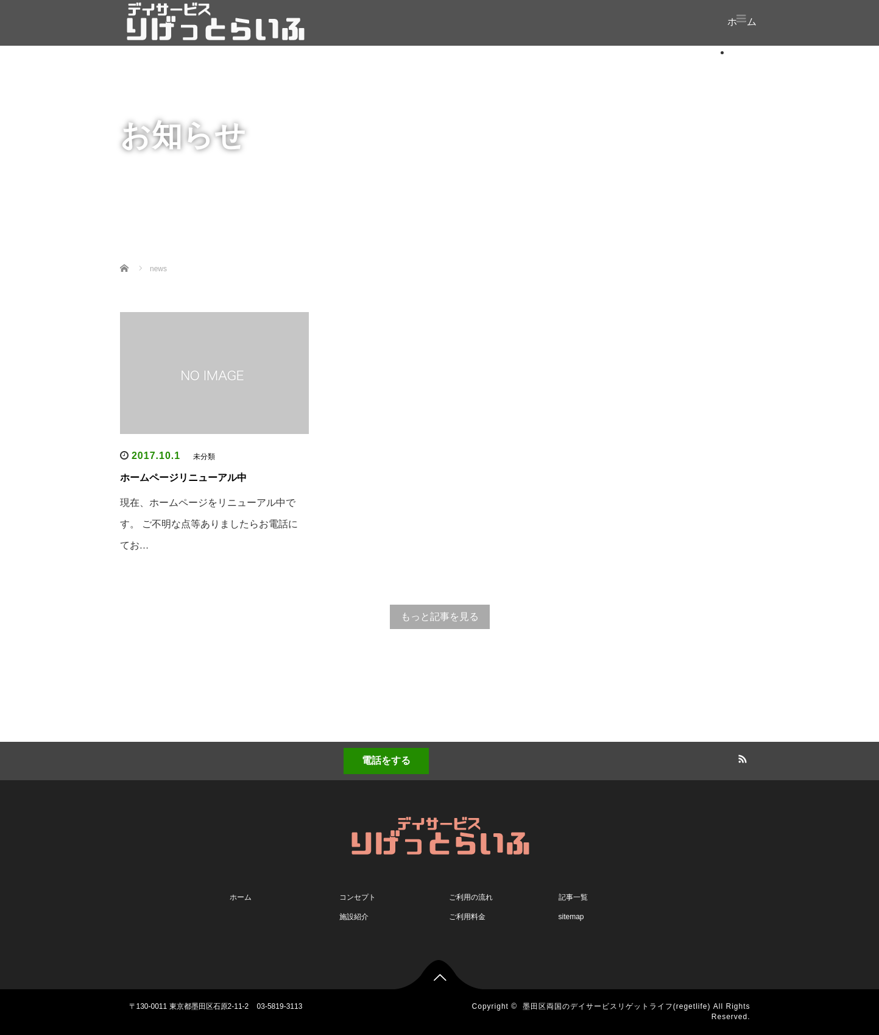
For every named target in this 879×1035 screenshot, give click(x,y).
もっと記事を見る (440, 616)
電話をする (386, 760)
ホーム (745, 52)
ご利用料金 (467, 916)
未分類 (204, 456)
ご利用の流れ (471, 897)
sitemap (571, 916)
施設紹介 (354, 916)
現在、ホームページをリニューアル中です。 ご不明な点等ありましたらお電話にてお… (209, 523)
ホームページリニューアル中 (183, 477)
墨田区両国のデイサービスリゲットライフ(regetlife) (617, 1006)
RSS (741, 757)
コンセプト (357, 897)
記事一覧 (573, 897)
